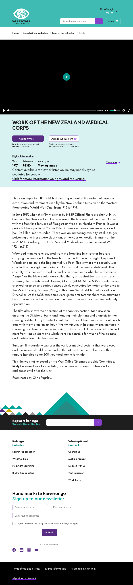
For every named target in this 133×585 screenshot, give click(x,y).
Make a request (77, 458)
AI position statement (24, 578)
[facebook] (14, 550)
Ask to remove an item (83, 568)
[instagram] (29, 550)
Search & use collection (35, 32)
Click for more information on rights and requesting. (49, 179)
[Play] (4, 110)
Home (15, 32)
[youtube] (36, 550)
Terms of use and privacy (26, 568)
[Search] (99, 21)
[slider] (51, 110)
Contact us (74, 451)
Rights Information (22, 156)
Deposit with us (76, 465)
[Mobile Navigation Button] (113, 21)
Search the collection (63, 32)
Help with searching (23, 465)
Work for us (74, 480)
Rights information (55, 568)
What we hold (20, 458)
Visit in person (76, 472)
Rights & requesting (23, 472)
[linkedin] (21, 550)
